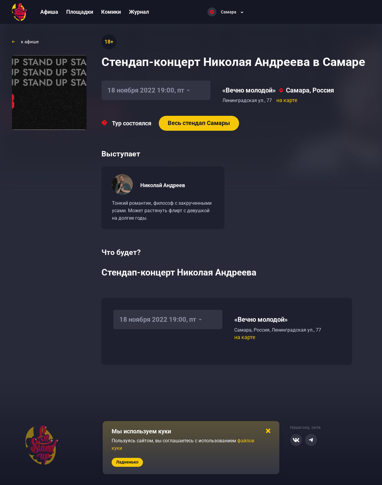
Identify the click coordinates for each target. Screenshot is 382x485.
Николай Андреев (162, 185)
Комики (111, 12)
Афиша (49, 12)
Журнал (139, 12)
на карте (287, 100)
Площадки (79, 12)
